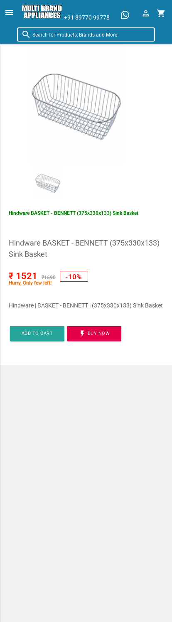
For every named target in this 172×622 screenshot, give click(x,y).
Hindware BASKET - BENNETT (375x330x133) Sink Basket (73, 213)
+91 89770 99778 (87, 17)
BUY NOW (94, 333)
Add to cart (37, 333)
